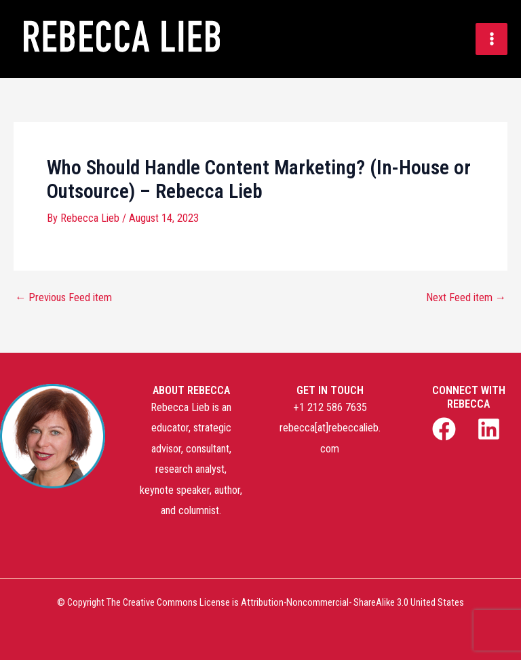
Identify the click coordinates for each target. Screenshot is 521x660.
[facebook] (446, 429)
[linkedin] (491, 429)
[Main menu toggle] (491, 39)
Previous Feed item (63, 297)
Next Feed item (466, 297)
